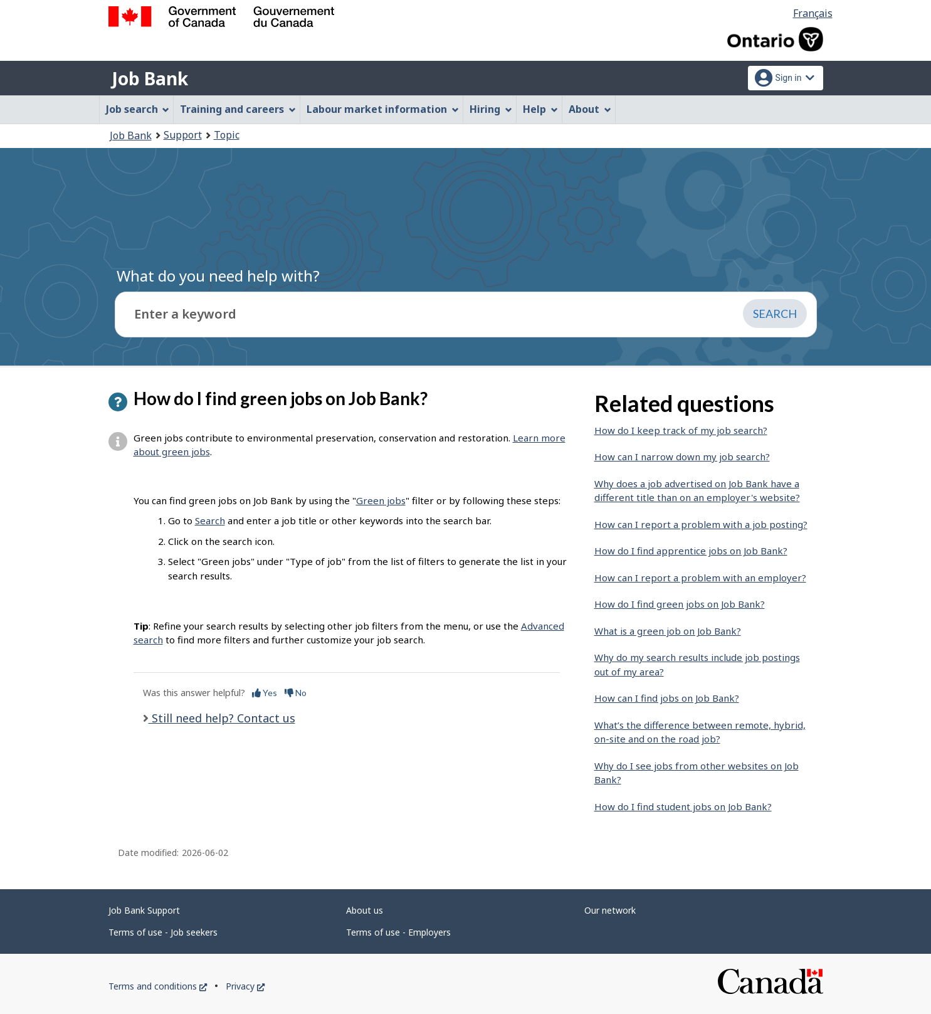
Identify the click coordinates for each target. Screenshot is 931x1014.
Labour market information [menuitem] (383, 109)
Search (210, 520)
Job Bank (150, 78)
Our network (610, 910)
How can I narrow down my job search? (682, 456)
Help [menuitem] (540, 109)
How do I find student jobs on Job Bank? (683, 806)
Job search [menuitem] (138, 109)
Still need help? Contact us (222, 718)
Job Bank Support (144, 910)
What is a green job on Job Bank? (667, 631)
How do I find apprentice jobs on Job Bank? (690, 550)
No (296, 692)
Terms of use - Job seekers (163, 932)
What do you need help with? (218, 275)
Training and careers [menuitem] (238, 109)
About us (364, 910)
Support (183, 135)
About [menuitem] (590, 109)
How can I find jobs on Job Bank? (666, 698)
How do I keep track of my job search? (680, 430)
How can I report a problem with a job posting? (700, 524)
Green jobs (381, 500)
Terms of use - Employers (398, 932)
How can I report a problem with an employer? (700, 577)
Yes (264, 692)
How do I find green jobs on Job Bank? (679, 604)
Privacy (245, 986)
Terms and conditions (157, 986)
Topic (226, 135)
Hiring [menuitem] (491, 109)
